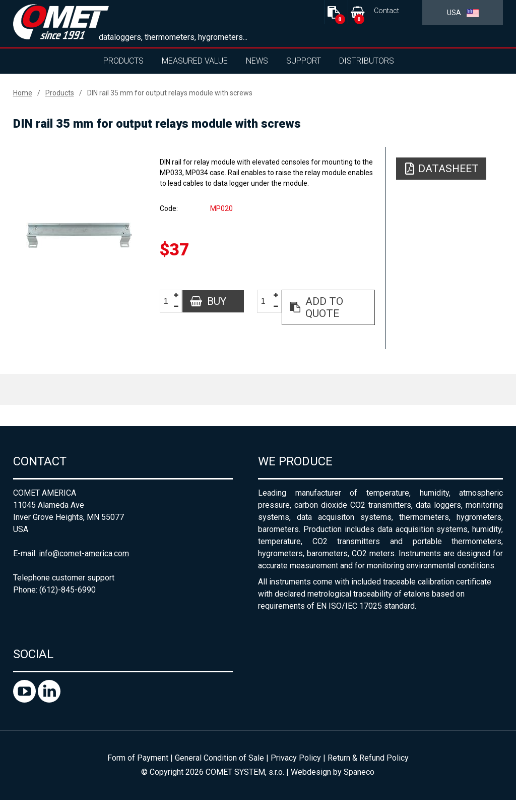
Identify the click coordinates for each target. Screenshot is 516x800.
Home (22, 93)
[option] (79, 235)
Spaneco (359, 772)
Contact (386, 11)
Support (303, 61)
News (257, 61)
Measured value (195, 61)
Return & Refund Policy (368, 758)
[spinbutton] (170, 301)
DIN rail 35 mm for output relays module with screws (169, 93)
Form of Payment (137, 758)
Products (123, 61)
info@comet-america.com (84, 553)
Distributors (366, 61)
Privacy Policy (296, 758)
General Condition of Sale (219, 758)
